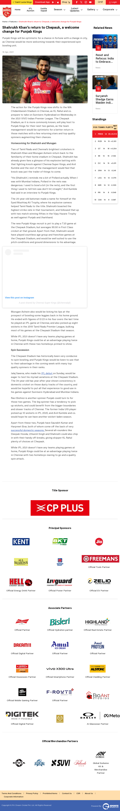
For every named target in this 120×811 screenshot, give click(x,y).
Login (114, 2)
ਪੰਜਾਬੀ (100, 2)
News (98, 68)
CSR (78, 794)
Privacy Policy (32, 794)
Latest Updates (74, 9)
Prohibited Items (50, 794)
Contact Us (67, 794)
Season (58, 10)
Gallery (91, 10)
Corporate (108, 10)
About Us (89, 794)
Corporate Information (13, 797)
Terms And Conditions (11, 794)
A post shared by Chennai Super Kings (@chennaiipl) (45, 302)
